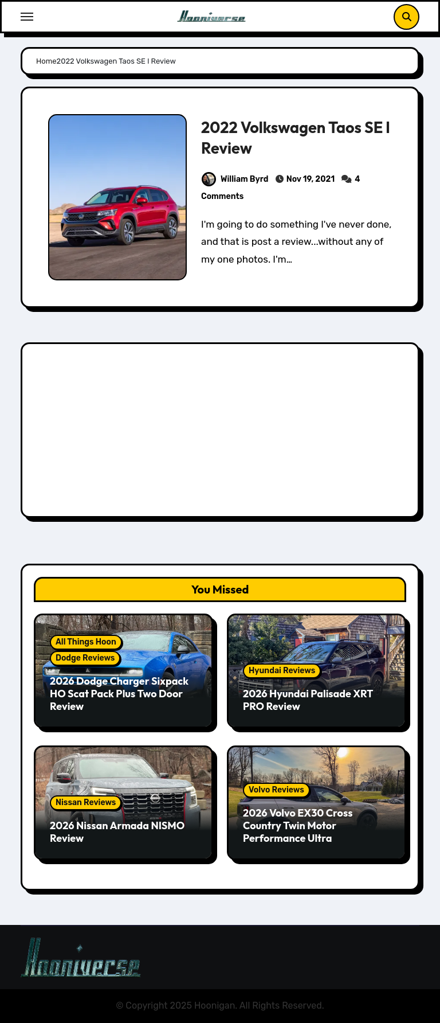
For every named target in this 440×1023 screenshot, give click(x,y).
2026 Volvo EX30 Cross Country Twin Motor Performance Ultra (297, 825)
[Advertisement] (222, 433)
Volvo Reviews (276, 790)
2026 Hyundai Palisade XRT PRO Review (308, 700)
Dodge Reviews (85, 658)
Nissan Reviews (86, 802)
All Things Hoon (86, 642)
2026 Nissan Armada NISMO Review (117, 832)
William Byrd (235, 179)
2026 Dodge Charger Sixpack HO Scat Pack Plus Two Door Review (119, 693)
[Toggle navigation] (27, 17)
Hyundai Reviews (282, 671)
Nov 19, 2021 (311, 179)
